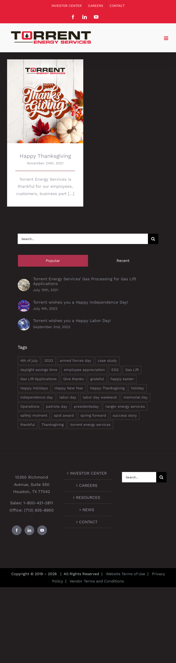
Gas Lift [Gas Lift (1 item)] (132, 370)
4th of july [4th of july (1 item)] (29, 360)
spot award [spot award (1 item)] (64, 415)
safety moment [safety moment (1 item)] (33, 415)
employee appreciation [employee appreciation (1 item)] (84, 370)
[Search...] (83, 239)
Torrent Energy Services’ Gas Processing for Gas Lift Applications (84, 281)
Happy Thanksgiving (45, 156)
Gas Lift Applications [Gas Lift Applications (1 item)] (38, 379)
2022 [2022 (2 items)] (48, 360)
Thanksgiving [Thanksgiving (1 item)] (53, 425)
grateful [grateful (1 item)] (97, 379)
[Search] (153, 239)
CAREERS (88, 485)
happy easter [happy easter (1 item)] (122, 379)
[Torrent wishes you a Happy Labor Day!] (24, 321)
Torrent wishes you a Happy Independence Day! (80, 302)
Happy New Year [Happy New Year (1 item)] (68, 388)
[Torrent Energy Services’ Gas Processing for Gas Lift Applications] (24, 282)
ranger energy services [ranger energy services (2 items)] (125, 406)
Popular (53, 260)
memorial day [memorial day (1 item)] (135, 397)
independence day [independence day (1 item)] (36, 397)
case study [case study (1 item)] (107, 360)
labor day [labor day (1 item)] (67, 397)
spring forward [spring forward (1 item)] (93, 415)
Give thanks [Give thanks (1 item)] (73, 379)
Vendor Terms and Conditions (96, 581)
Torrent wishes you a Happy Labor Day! (72, 320)
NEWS (88, 509)
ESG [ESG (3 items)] (115, 370)
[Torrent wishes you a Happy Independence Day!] (24, 303)
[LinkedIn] (29, 530)
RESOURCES (88, 497)
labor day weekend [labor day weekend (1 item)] (100, 397)
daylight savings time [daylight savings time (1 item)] (38, 370)
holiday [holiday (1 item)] (137, 388)
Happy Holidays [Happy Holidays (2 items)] (34, 388)
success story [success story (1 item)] (125, 415)
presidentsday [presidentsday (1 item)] (86, 406)
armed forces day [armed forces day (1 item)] (75, 360)
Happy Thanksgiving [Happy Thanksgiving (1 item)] (107, 388)
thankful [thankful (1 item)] (27, 425)
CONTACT (88, 522)
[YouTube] (42, 530)
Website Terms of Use (125, 574)
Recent (123, 260)
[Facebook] (16, 530)
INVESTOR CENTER (88, 473)
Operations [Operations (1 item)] (29, 406)
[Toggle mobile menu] (166, 38)
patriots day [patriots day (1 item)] (56, 406)
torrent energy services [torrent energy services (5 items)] (90, 425)
